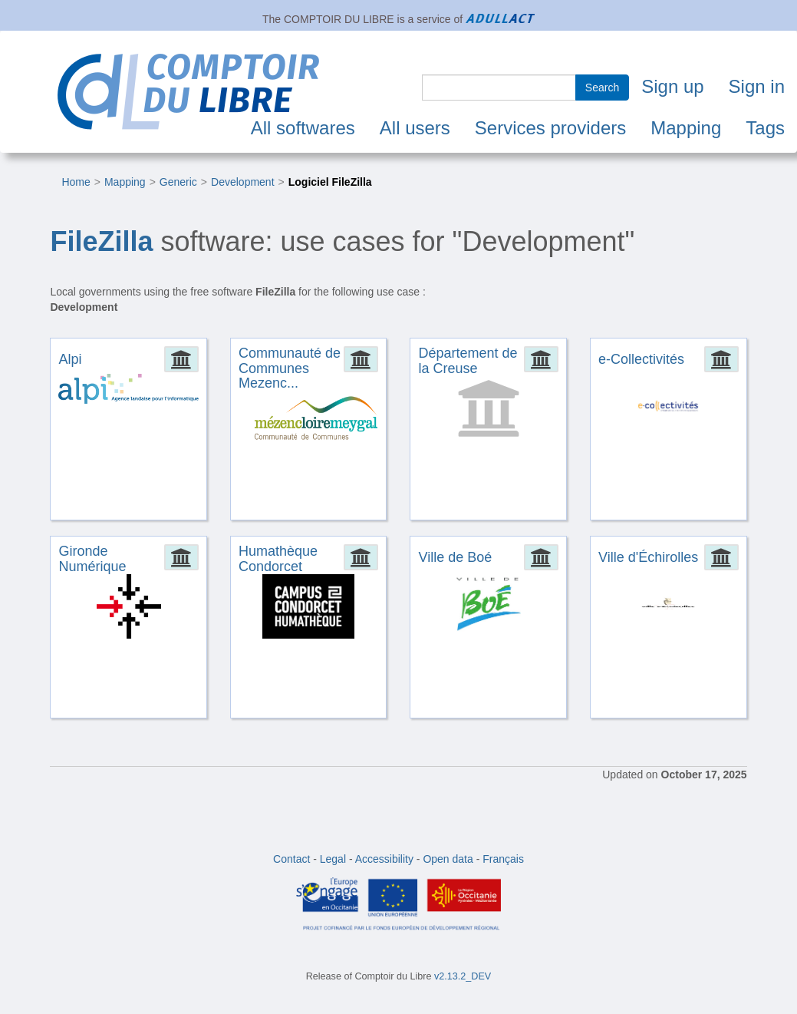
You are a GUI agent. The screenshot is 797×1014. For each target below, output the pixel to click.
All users (415, 127)
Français (503, 859)
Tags (765, 127)
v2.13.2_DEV (462, 976)
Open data (448, 859)
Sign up (672, 86)
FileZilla (101, 241)
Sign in (757, 86)
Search (602, 87)
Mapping (685, 127)
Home (75, 182)
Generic (178, 182)
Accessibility (384, 859)
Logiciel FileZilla (330, 182)
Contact (291, 859)
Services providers (550, 127)
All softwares (303, 127)
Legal (333, 859)
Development (243, 182)
